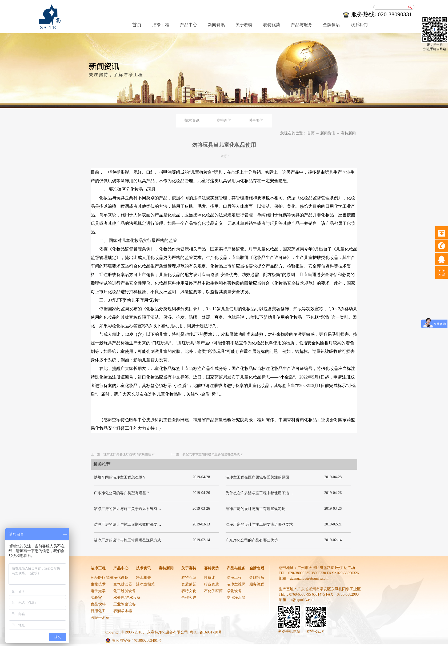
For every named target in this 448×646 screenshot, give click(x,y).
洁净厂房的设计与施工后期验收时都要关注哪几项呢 (137, 525)
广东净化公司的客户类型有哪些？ (122, 493)
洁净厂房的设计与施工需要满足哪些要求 (259, 525)
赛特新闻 (348, 133)
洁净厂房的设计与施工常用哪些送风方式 (127, 540)
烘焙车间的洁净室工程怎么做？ (120, 477)
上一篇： (123, 454)
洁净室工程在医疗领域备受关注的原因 (257, 477)
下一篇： (206, 454)
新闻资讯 (327, 133)
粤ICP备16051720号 (206, 632)
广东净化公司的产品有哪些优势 (252, 540)
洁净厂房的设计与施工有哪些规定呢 (255, 509)
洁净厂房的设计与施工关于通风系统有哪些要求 (133, 509)
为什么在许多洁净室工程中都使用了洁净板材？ (265, 493)
